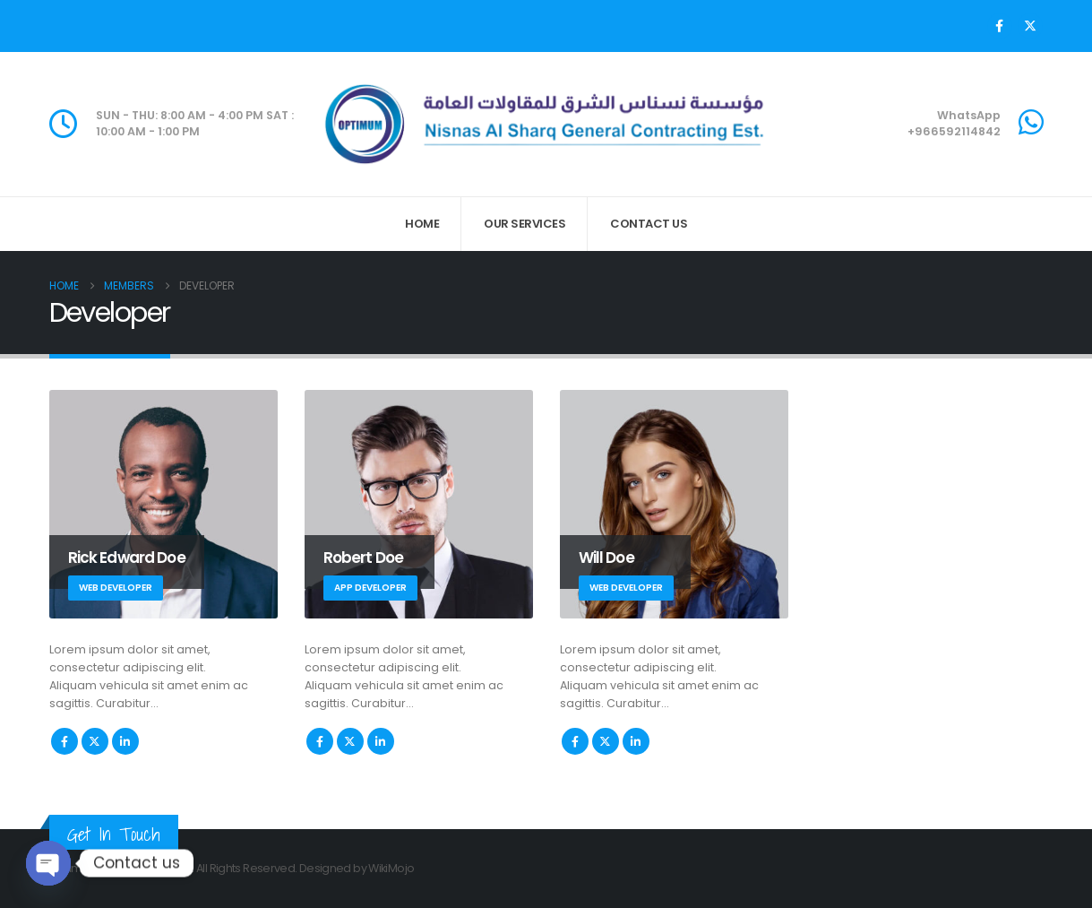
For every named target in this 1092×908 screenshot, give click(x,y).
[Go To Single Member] (163, 504)
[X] (1030, 26)
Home (422, 223)
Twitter (95, 741)
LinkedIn (125, 741)
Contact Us (648, 223)
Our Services (524, 223)
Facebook (64, 741)
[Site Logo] (546, 124)
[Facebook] (999, 26)
